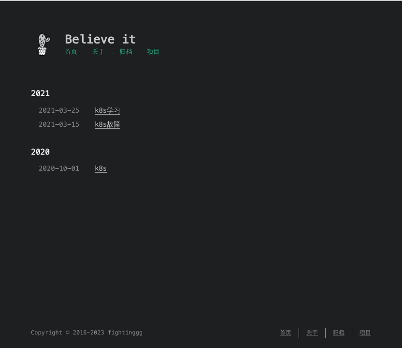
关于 (98, 51)
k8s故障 (107, 124)
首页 (71, 51)
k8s (101, 168)
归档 (126, 51)
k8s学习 (107, 110)
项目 (153, 51)
